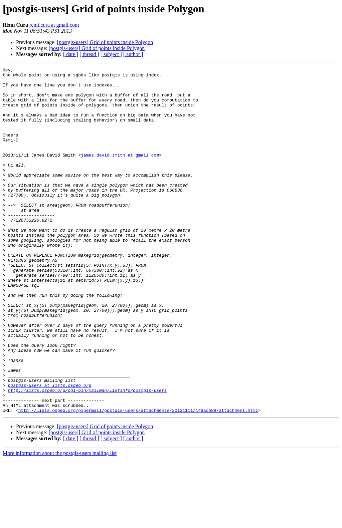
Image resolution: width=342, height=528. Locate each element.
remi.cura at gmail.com (54, 25)
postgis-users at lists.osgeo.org (50, 449)
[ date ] (70, 54)
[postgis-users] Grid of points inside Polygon (105, 42)
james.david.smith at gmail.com (120, 173)
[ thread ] (89, 54)
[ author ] (133, 54)
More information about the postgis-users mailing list (60, 522)
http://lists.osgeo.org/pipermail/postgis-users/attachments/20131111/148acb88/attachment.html (138, 479)
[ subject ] (111, 54)
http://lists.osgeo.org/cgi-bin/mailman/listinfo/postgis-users (87, 455)
